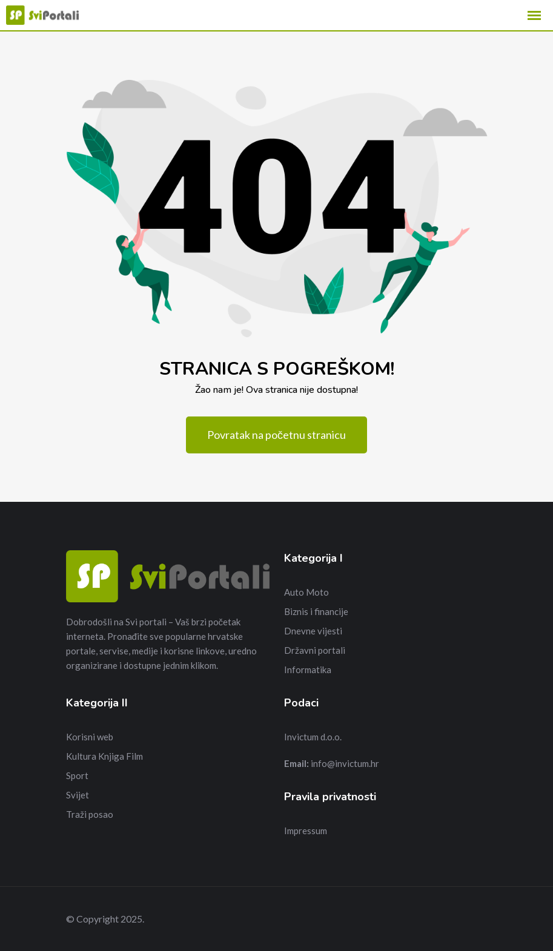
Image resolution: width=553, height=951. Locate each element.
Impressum (305, 830)
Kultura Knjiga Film (104, 756)
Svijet (77, 794)
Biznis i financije (316, 611)
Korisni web (89, 736)
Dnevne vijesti (313, 630)
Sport (77, 775)
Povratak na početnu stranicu (276, 434)
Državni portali (314, 650)
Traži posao (89, 814)
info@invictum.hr (345, 763)
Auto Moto (306, 592)
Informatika (307, 669)
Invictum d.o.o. (313, 736)
